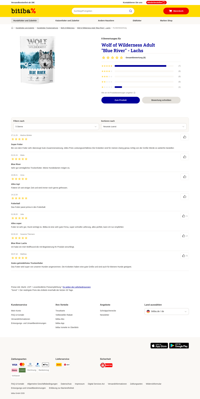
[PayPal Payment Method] (37, 365)
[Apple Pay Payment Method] (45, 365)
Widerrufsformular (153, 384)
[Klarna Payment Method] (14, 370)
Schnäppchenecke (108, 311)
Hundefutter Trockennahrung (47, 28)
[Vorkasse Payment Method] (16, 375)
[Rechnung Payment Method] (31, 370)
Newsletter (104, 315)
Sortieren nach (108, 121)
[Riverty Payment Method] (22, 370)
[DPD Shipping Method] (66, 365)
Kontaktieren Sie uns (132, 2)
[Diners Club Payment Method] (30, 365)
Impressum (80, 384)
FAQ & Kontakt (17, 315)
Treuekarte (60, 311)
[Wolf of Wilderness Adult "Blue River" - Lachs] (37, 60)
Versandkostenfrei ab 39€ (23, 2)
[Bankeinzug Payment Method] (44, 370)
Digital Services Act (96, 384)
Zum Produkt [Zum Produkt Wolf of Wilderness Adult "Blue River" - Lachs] (121, 100)
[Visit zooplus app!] (159, 348)
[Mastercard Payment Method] (22, 365)
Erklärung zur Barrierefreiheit (61, 388)
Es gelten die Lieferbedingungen (77, 287)
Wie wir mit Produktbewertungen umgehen (118, 93)
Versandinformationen (20, 319)
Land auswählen (153, 305)
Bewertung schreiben (161, 100)
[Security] (106, 365)
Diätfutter (137, 20)
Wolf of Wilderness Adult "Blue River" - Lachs (93, 28)
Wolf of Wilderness (68, 28)
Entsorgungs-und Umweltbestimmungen (28, 388)
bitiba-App (60, 323)
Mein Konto (16, 311)
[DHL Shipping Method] (59, 365)
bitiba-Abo (60, 319)
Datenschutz (66, 384)
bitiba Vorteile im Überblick (67, 327)
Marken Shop (166, 20)
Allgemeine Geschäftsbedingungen (42, 384)
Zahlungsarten (136, 384)
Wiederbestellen (156, 2)
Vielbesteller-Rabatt (64, 315)
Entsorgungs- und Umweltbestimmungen (28, 323)
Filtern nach (18, 121)
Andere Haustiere (106, 20)
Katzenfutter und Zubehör (67, 20)
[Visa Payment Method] (14, 365)
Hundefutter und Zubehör (25, 20)
